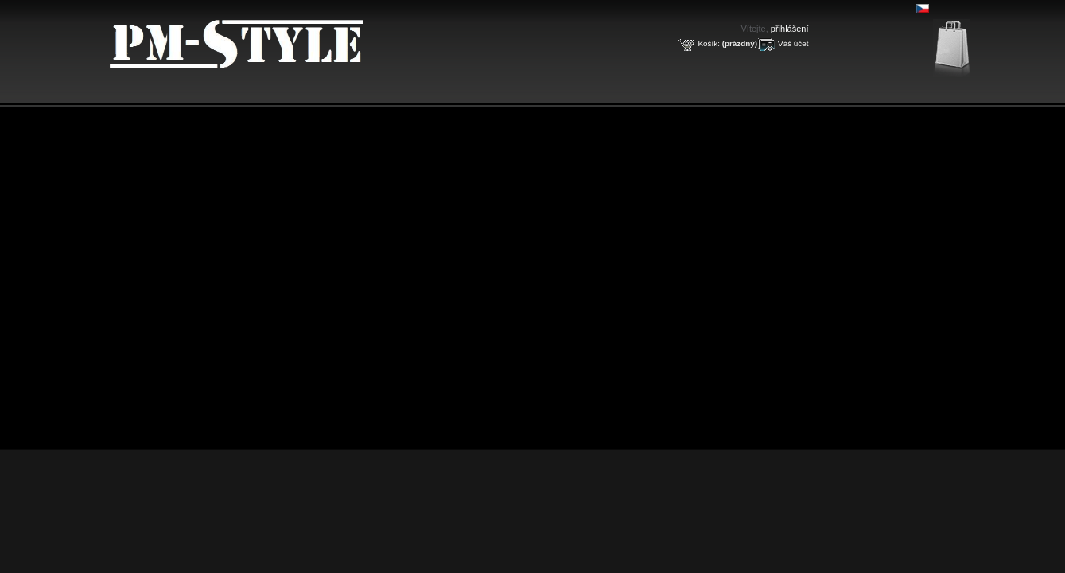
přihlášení (790, 28)
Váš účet (793, 43)
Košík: (708, 43)
